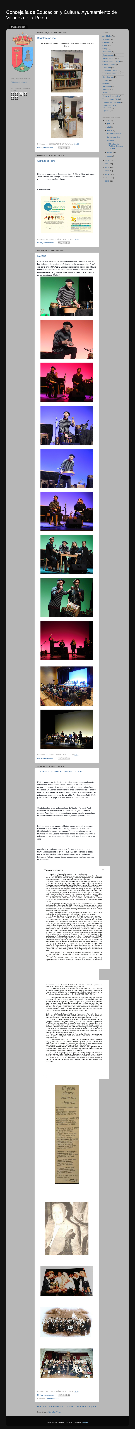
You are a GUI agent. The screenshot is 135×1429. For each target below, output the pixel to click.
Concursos (106, 52)
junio (109, 123)
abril (109, 127)
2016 (107, 167)
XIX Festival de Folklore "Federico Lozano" (59, 771)
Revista (105, 93)
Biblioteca (106, 39)
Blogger (85, 1422)
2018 (107, 160)
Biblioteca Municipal (18, 82)
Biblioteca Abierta (46, 38)
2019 (107, 120)
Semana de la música (111, 96)
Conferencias (107, 55)
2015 (107, 171)
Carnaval (106, 42)
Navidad (105, 90)
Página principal (18, 27)
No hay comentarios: (45, 147)
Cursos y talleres (109, 64)
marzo (110, 130)
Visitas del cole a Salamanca (109, 106)
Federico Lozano (52, 1399)
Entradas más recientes (50, 1406)
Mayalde (41, 256)
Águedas (105, 111)
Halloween (106, 86)
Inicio (70, 1406)
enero (109, 156)
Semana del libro (46, 161)
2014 (107, 174)
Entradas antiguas (86, 1406)
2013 (107, 178)
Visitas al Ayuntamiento (111, 102)
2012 (107, 181)
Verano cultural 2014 (110, 99)
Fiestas (105, 80)
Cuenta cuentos (108, 58)
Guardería (106, 83)
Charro (105, 46)
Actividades (107, 36)
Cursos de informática (111, 61)
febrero (110, 152)
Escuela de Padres (109, 74)
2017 (107, 164)
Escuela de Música (109, 71)
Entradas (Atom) (55, 1412)
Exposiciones (107, 77)
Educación (106, 68)
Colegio (105, 49)
